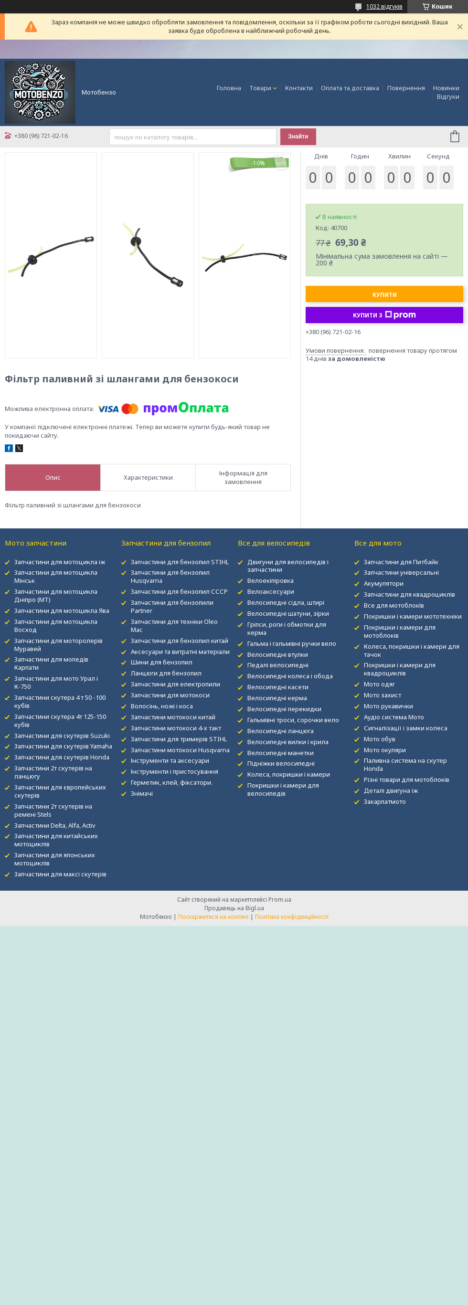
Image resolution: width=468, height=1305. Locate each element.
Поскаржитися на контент (213, 917)
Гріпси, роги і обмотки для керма (286, 628)
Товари (260, 88)
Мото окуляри (385, 750)
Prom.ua (279, 899)
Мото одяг (379, 684)
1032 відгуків (384, 6)
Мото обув (379, 739)
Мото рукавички (388, 706)
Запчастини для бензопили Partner (172, 606)
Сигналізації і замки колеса (405, 728)
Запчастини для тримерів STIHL (179, 739)
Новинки (446, 88)
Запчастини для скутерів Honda (61, 757)
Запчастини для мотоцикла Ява (61, 610)
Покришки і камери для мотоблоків (400, 631)
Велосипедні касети (277, 687)
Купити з (384, 315)
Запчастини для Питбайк (401, 562)
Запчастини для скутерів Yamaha (63, 746)
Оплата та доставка (350, 88)
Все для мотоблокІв (394, 605)
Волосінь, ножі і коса (162, 706)
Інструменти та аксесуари (170, 760)
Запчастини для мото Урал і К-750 (56, 682)
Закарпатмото (385, 801)
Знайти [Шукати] (298, 136)
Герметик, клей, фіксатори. (172, 782)
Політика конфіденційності (292, 917)
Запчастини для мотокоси (170, 695)
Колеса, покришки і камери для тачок (411, 650)
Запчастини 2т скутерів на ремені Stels (53, 810)
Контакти (299, 88)
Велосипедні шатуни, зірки (288, 613)
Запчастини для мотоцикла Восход (55, 625)
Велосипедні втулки (277, 654)
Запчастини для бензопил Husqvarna (170, 576)
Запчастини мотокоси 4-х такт (176, 728)
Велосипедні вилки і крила (288, 741)
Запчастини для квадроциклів (409, 594)
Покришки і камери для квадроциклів (400, 669)
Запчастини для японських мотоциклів (54, 859)
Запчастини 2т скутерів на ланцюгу (53, 772)
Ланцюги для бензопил (166, 673)
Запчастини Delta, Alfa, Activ (55, 825)
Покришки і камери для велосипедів (283, 789)
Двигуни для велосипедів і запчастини (288, 566)
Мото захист (382, 695)
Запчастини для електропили (175, 684)
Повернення (406, 88)
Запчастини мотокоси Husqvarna (180, 750)
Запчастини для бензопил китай (179, 640)
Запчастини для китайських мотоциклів (56, 839)
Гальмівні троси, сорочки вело (293, 720)
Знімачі (142, 793)
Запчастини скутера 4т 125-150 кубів (60, 720)
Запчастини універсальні (401, 572)
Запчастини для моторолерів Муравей (58, 644)
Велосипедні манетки (280, 752)
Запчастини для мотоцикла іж (59, 562)
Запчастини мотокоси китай (173, 717)
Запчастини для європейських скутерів (60, 791)
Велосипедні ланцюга (280, 730)
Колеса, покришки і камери (288, 774)
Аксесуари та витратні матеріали (180, 651)
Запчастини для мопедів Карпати (51, 663)
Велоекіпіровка (270, 580)
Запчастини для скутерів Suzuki (62, 735)
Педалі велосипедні (277, 665)
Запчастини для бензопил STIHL (180, 562)
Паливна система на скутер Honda (405, 764)
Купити (384, 295)
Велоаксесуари (270, 591)
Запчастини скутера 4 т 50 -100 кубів (60, 701)
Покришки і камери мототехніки (413, 616)
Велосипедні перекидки (284, 709)
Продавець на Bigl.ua (234, 908)
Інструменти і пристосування (174, 771)
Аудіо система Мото (394, 717)
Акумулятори (384, 583)
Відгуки (448, 96)
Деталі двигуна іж (391, 790)
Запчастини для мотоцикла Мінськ (55, 576)
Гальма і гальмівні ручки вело (291, 643)
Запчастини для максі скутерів (60, 874)
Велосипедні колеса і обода (290, 676)
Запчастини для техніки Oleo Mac (174, 625)
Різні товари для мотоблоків (406, 779)
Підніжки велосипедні (281, 763)
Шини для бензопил (161, 662)
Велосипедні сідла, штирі (285, 602)
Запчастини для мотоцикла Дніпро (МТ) (55, 595)
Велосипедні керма (277, 698)
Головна (229, 88)
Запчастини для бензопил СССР (179, 591)
